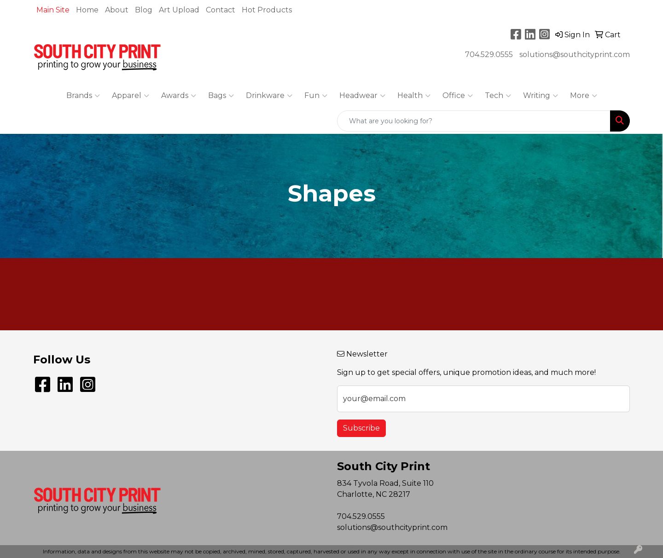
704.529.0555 (489, 54)
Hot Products (267, 10)
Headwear (362, 95)
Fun (315, 95)
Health (413, 95)
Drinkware (269, 95)
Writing (540, 95)
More (583, 95)
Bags (221, 95)
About (116, 10)
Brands (83, 95)
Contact (220, 10)
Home (87, 10)
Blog (143, 10)
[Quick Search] (474, 121)
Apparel (130, 95)
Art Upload (179, 10)
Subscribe (361, 428)
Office (457, 95)
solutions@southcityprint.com (574, 54)
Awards (178, 95)
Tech (498, 95)
